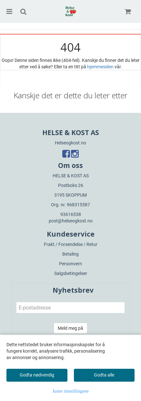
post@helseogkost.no (71, 220)
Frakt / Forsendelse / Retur (70, 244)
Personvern (70, 263)
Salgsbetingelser (70, 273)
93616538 (70, 214)
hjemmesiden (100, 66)
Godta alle (104, 374)
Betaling (70, 254)
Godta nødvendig (37, 374)
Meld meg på (70, 328)
